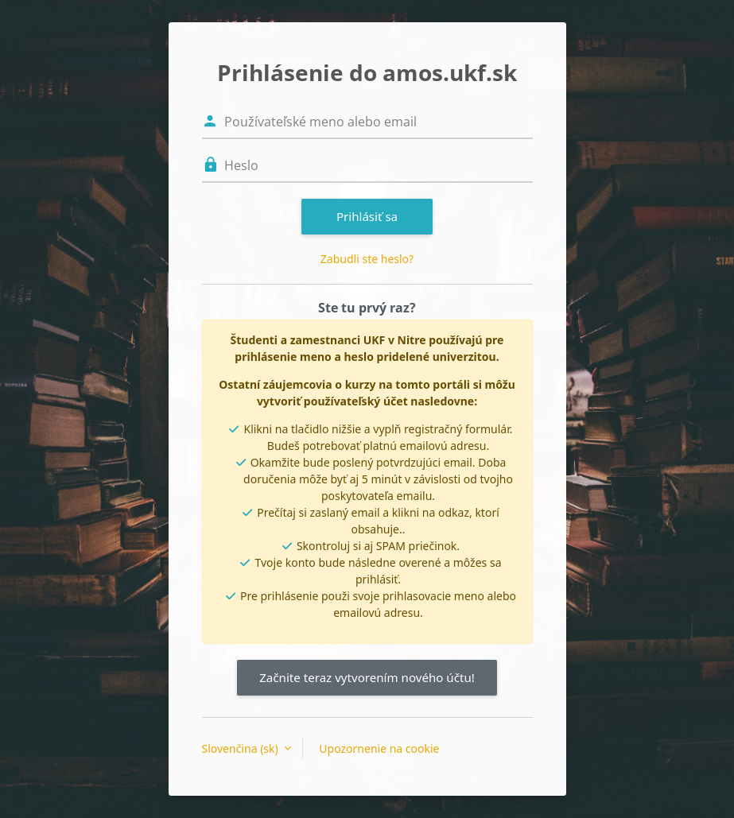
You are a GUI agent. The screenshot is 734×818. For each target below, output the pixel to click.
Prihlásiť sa (367, 216)
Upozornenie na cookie (379, 748)
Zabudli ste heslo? (367, 258)
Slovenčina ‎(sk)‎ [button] (242, 748)
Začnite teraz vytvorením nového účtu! (367, 677)
